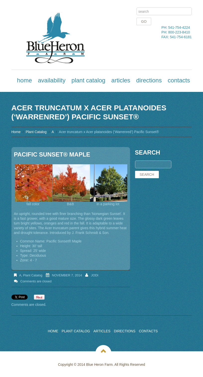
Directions (149, 80)
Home (24, 80)
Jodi (94, 275)
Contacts (179, 80)
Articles (120, 80)
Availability (52, 80)
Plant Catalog (88, 80)
